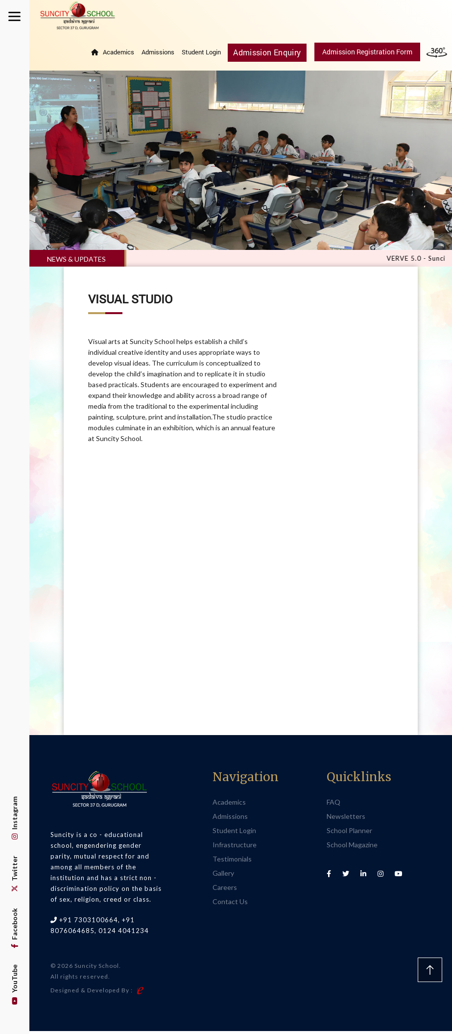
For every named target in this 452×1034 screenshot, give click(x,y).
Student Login (206, 54)
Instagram (14, 817)
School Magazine (352, 847)
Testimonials (232, 862)
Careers (225, 890)
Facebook (14, 928)
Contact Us (230, 904)
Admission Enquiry (270, 54)
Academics (124, 54)
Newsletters (346, 819)
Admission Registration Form (367, 54)
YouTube (14, 984)
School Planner (349, 833)
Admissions (163, 54)
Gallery (223, 876)
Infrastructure (235, 847)
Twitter (14, 874)
